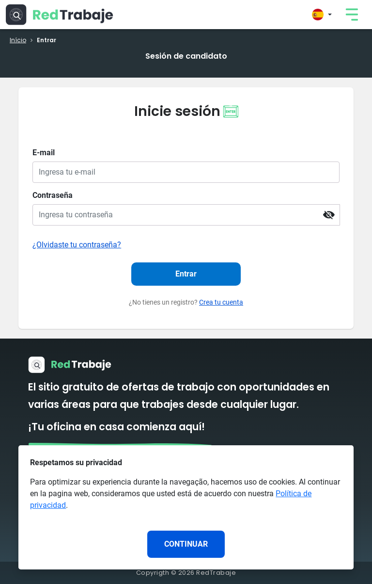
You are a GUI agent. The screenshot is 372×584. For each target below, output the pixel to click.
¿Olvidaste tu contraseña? (76, 244)
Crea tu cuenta (221, 302)
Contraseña (52, 195)
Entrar (186, 273)
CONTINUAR (186, 544)
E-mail (43, 152)
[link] (351, 14)
